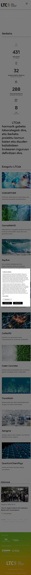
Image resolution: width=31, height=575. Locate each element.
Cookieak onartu (7, 303)
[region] (15, 287)
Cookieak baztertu (18, 303)
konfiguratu (7, 299)
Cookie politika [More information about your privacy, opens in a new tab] (5, 296)
